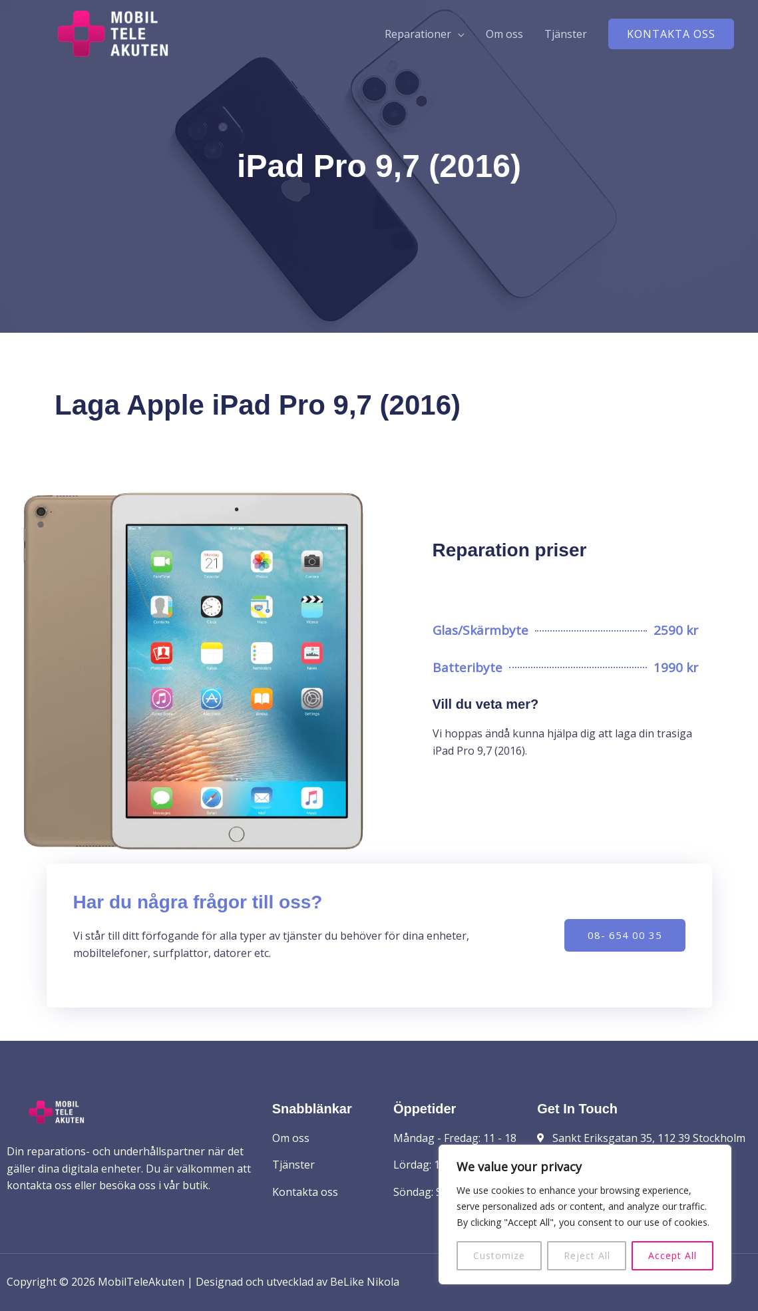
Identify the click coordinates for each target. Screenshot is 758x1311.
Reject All (587, 1255)
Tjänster (565, 34)
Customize (499, 1255)
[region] (585, 1214)
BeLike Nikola (364, 1281)
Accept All (672, 1255)
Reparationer (418, 34)
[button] (671, 34)
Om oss (504, 34)
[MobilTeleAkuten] (113, 32)
